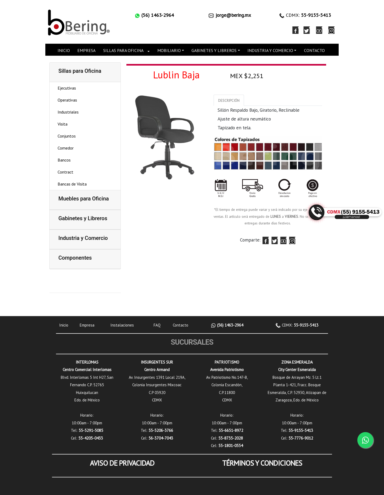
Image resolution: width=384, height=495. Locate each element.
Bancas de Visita (72, 184)
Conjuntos (67, 136)
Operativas (67, 100)
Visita (62, 124)
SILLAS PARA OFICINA (123, 50)
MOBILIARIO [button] (169, 50)
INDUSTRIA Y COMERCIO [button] (270, 50)
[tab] (229, 100)
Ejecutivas (67, 88)
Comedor (66, 148)
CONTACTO (314, 50)
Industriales (68, 112)
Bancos (64, 160)
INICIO (64, 50)
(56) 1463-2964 (229, 325)
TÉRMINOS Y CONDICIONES (262, 463)
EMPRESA (86, 50)
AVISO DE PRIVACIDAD (122, 463)
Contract (65, 172)
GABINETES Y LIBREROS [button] (214, 50)
